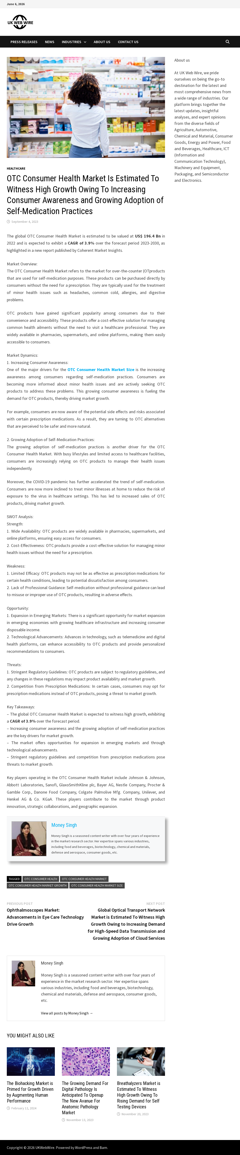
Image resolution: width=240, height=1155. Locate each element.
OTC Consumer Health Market (84, 879)
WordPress (83, 1147)
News (49, 41)
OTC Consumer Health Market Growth (38, 885)
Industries (71, 41)
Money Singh (64, 825)
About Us (102, 41)
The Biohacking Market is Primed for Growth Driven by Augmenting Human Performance (30, 1092)
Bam (103, 1147)
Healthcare (16, 168)
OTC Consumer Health (40, 879)
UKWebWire (44, 1147)
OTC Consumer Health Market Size (101, 369)
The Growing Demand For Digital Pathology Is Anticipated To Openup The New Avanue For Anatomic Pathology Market (85, 1098)
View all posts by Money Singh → (67, 1013)
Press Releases (24, 41)
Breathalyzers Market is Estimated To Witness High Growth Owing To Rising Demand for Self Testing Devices (138, 1095)
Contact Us (128, 41)
